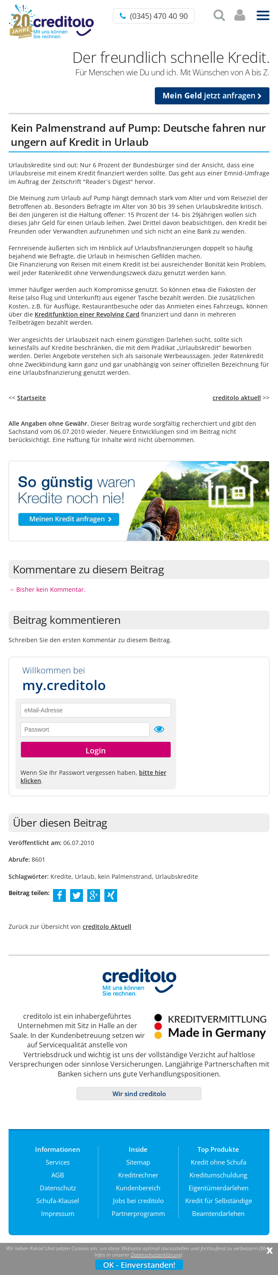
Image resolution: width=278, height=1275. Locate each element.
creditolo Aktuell (107, 926)
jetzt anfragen (212, 95)
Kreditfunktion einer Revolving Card (87, 314)
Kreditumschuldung (218, 1175)
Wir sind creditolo (139, 1093)
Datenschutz (58, 1187)
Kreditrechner (138, 1175)
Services (58, 1162)
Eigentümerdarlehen (218, 1187)
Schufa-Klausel (57, 1200)
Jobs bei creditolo (138, 1200)
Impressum (57, 1213)
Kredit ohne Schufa (218, 1162)
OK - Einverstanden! (139, 1265)
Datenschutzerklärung (156, 1254)
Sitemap (138, 1162)
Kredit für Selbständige (218, 1200)
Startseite (31, 398)
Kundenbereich (138, 1187)
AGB (57, 1175)
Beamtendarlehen (218, 1213)
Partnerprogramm (138, 1213)
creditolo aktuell (237, 398)
